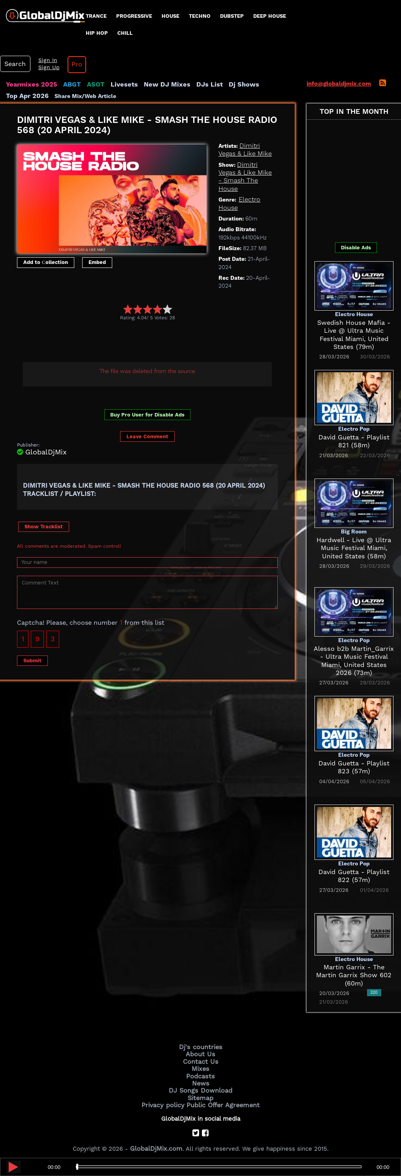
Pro (70, 64)
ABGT (66, 84)
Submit (32, 660)
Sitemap (201, 1093)
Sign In (43, 60)
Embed (97, 262)
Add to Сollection (45, 262)
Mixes (200, 1066)
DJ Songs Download (201, 1086)
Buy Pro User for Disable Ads (147, 414)
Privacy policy (166, 1100)
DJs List (192, 84)
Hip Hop (97, 33)
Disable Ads (356, 248)
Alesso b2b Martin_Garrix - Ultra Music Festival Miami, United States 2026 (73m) (354, 656)
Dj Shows (223, 84)
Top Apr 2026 (262, 84)
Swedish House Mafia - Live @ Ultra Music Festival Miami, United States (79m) (353, 330)
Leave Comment (147, 436)
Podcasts (200, 1073)
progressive (134, 16)
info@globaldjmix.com (339, 83)
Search (14, 64)
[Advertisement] (161, 342)
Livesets (114, 84)
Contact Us (201, 1059)
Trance (96, 16)
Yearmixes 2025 (29, 84)
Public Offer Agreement (221, 1100)
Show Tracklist (43, 526)
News (200, 1080)
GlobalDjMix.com (156, 1142)
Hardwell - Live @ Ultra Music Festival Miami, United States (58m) (354, 548)
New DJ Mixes (154, 84)
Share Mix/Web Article (37, 95)
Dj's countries (200, 1046)
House (170, 16)
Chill (125, 33)
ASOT (88, 84)
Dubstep (232, 16)
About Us (200, 1053)
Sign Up (45, 67)
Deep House (269, 16)
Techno (200, 16)
